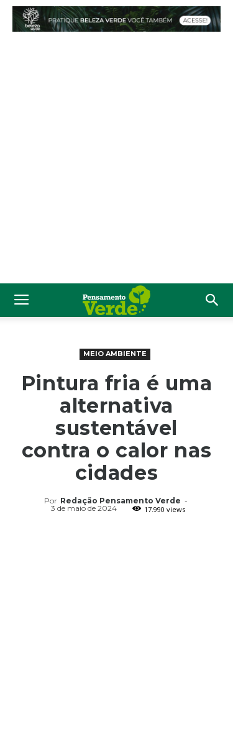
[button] (212, 300)
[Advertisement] (116, 160)
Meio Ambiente (115, 353)
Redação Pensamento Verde (120, 500)
